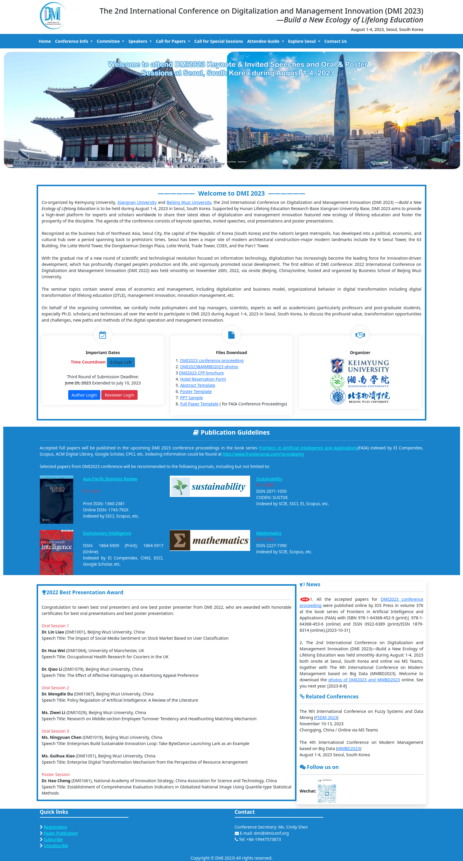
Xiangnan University (137, 202)
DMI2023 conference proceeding (212, 360)
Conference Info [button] (72, 41)
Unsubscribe (56, 845)
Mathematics (268, 533)
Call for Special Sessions (218, 41)
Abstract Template (197, 385)
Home (45, 41)
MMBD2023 (348, 748)
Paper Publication (61, 833)
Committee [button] (109, 41)
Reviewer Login (119, 395)
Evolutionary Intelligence (107, 533)
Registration (55, 827)
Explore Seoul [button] (302, 41)
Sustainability (269, 479)
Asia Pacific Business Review (110, 479)
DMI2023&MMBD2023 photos (209, 366)
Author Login (84, 395)
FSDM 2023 (326, 717)
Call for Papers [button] (171, 41)
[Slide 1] (220, 161)
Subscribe (53, 839)
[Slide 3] (242, 161)
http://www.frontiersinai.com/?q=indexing (263, 454)
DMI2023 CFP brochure (201, 373)
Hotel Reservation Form (203, 379)
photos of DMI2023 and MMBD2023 (364, 679)
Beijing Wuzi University (189, 202)
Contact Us (336, 41)
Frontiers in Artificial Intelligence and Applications (308, 448)
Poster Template (196, 391)
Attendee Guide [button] (264, 41)
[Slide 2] (231, 161)
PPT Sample (191, 397)
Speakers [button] (138, 41)
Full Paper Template (199, 404)
